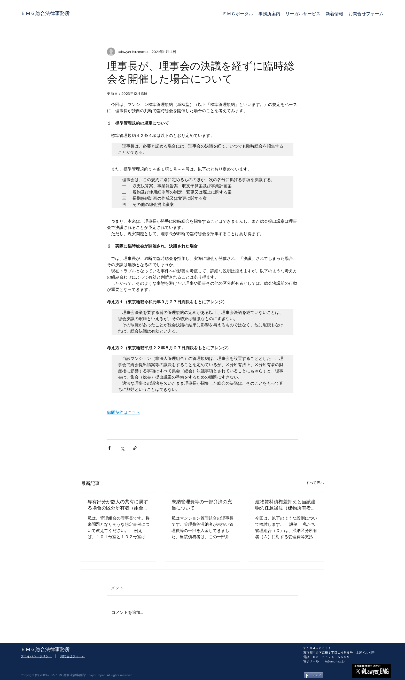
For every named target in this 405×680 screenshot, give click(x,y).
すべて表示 (315, 483)
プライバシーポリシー (36, 656)
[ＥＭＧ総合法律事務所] (45, 13)
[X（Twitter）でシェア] (122, 448)
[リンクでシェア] (134, 448)
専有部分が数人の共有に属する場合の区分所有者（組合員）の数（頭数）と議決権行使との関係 (118, 505)
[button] (303, 13)
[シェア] (313, 675)
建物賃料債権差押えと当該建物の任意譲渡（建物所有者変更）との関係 (285, 505)
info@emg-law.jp (333, 661)
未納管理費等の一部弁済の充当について (202, 505)
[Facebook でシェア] (109, 448)
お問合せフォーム (72, 656)
